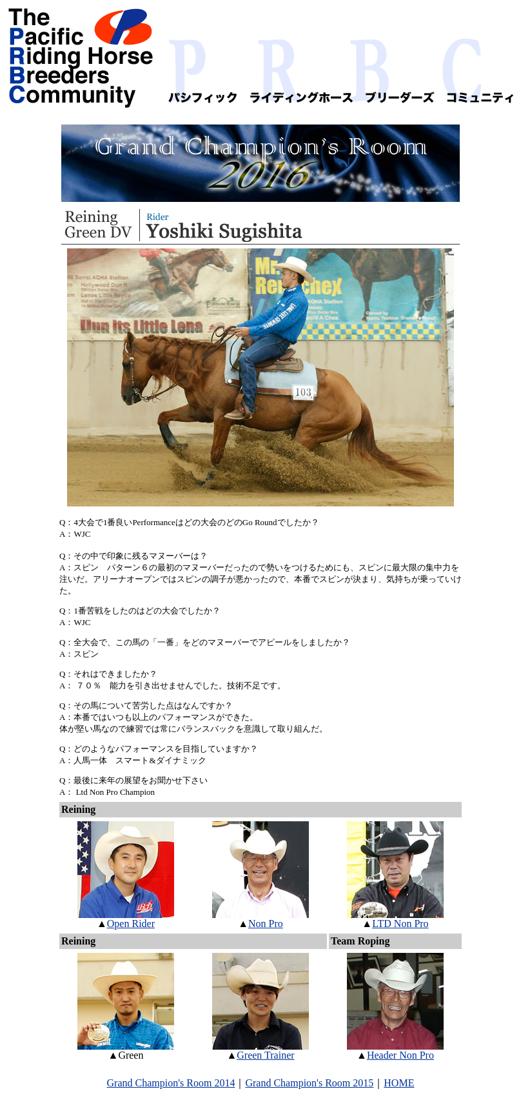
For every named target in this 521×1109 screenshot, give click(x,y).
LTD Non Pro (400, 923)
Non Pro (265, 923)
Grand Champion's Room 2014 (171, 1082)
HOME (399, 1082)
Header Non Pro (400, 1055)
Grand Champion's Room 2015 (309, 1082)
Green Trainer (265, 1055)
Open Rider (131, 923)
